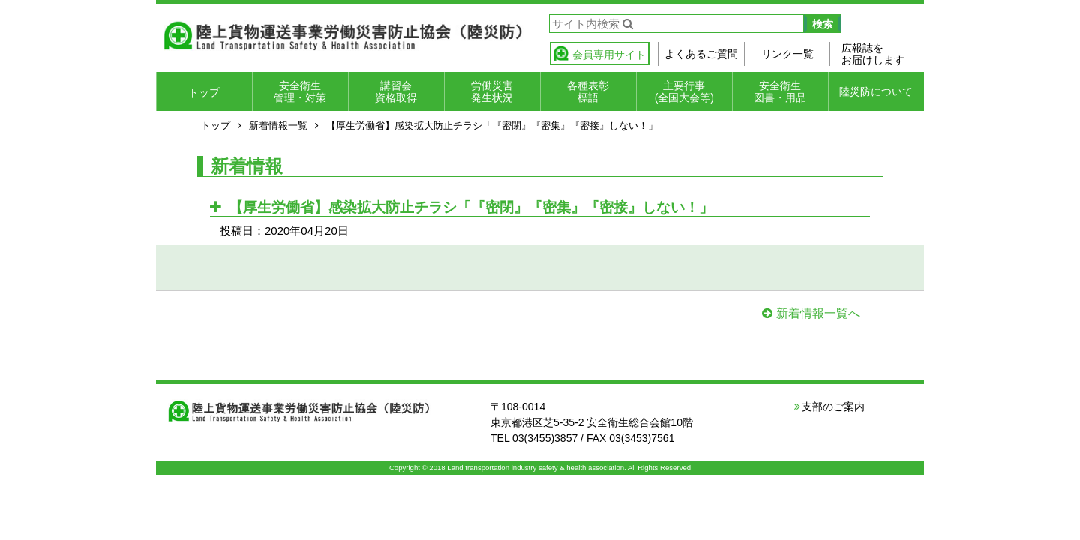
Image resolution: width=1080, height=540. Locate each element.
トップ (204, 92)
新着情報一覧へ (818, 313)
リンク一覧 (787, 54)
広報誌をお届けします (873, 54)
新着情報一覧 (278, 125)
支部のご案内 (833, 406)
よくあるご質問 (701, 54)
